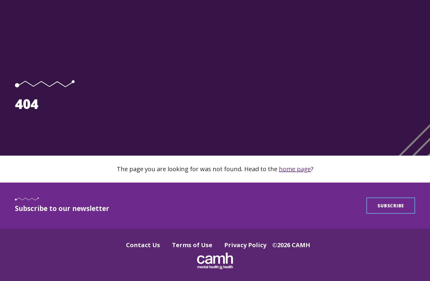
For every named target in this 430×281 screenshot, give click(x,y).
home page (295, 169)
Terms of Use (192, 245)
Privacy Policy (245, 245)
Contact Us (143, 245)
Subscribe (390, 206)
